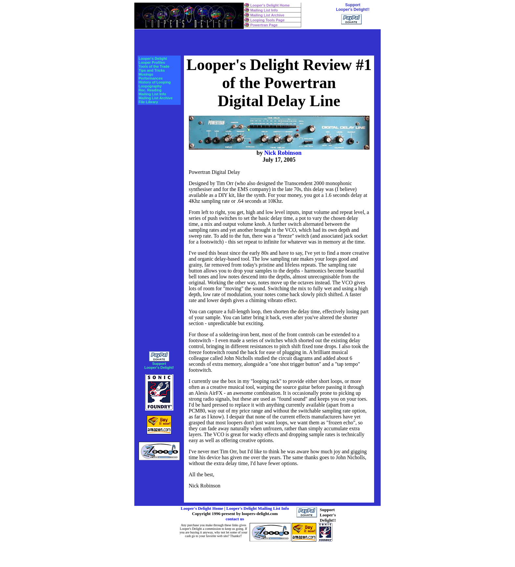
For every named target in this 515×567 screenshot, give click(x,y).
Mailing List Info (264, 10)
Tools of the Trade (154, 66)
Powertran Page (264, 25)
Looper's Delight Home (270, 5)
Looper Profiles (152, 62)
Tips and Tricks (152, 70)
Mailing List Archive (267, 15)
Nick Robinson (283, 153)
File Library (148, 102)
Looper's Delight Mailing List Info (257, 508)
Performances (151, 78)
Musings (146, 74)
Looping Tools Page (267, 20)
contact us (235, 518)
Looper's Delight (153, 58)
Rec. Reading (150, 90)
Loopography (150, 86)
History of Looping (155, 82)
